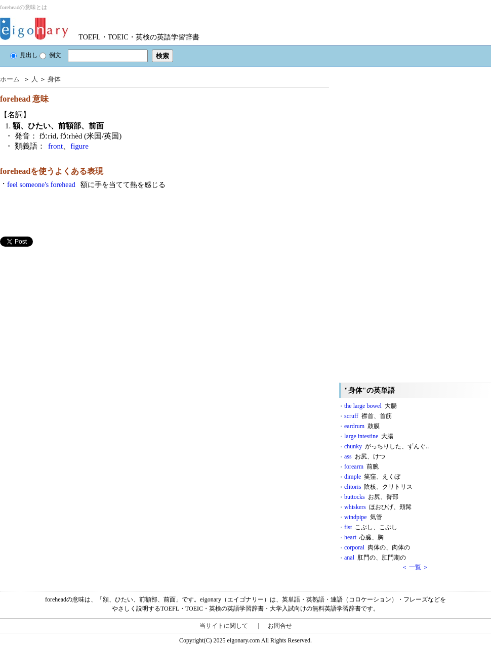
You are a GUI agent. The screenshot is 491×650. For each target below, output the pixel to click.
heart (364, 537)
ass (364, 456)
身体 (54, 79)
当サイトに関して (223, 625)
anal (375, 557)
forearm (361, 466)
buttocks (371, 496)
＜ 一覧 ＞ (415, 567)
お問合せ (280, 625)
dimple (372, 476)
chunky (386, 446)
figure (79, 146)
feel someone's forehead (86, 185)
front (55, 146)
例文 (50, 55)
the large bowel (370, 405)
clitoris (378, 486)
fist (370, 527)
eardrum (362, 426)
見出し (24, 55)
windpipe (363, 517)
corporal (377, 547)
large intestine (368, 436)
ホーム (10, 79)
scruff (368, 416)
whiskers (378, 506)
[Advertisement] (76, 317)
